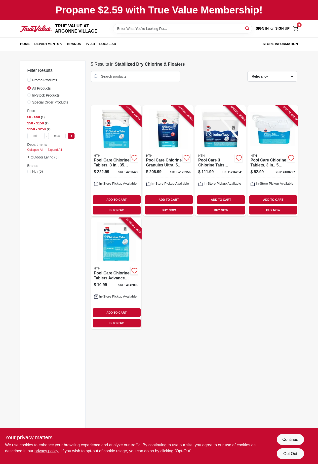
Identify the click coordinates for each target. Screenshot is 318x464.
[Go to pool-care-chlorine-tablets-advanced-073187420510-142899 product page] (116, 273)
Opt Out (290, 454)
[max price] (57, 136)
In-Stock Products (46, 95)
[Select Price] (71, 136)
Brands (74, 44)
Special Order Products (50, 102)
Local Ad (107, 44)
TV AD (90, 44)
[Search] (247, 28)
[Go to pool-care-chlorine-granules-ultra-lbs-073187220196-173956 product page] (168, 160)
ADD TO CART (116, 200)
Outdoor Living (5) (45, 157)
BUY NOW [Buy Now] (116, 210)
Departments (46, 44)
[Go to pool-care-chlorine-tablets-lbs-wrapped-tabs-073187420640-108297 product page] (272, 160)
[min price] (36, 136)
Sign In (262, 28)
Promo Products (44, 80)
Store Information (280, 44)
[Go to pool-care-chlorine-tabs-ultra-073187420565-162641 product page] (220, 160)
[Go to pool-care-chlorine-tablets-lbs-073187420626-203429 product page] (116, 160)
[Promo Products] (29, 80)
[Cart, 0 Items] (295, 28)
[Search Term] (182, 29)
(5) (37, 171)
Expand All (54, 150)
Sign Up (282, 28)
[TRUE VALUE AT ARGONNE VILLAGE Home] (36, 28)
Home (25, 44)
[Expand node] (29, 157)
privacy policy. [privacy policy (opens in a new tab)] (47, 451)
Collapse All (35, 150)
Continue (290, 439)
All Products (41, 88)
